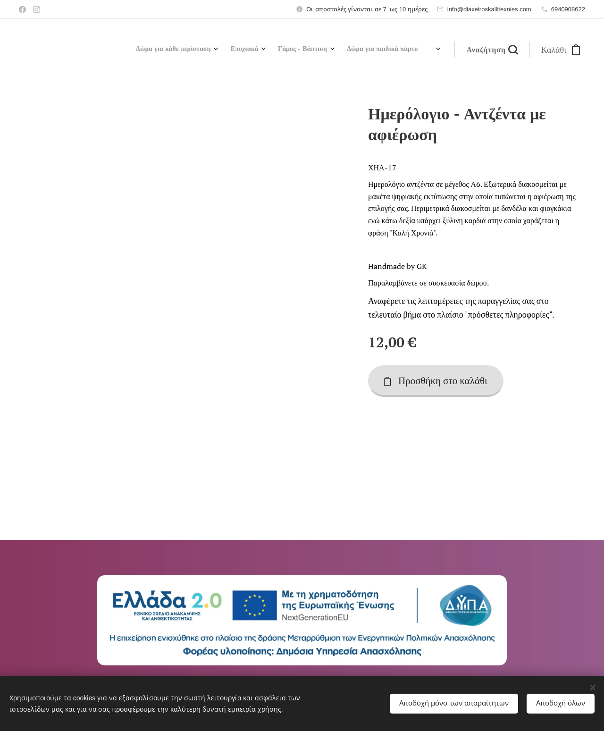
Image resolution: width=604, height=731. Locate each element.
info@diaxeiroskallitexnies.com (489, 9)
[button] (491, 49)
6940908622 (568, 9)
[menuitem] (317, 49)
